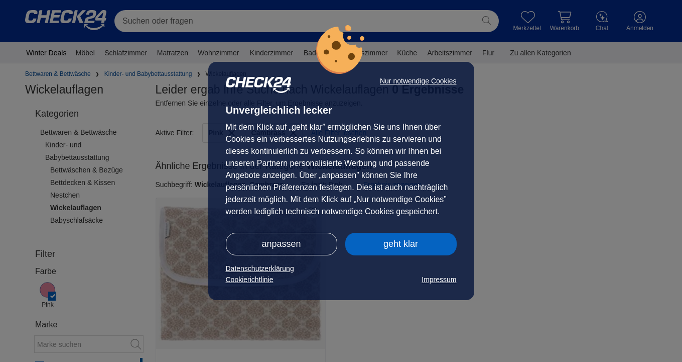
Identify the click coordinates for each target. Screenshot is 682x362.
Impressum (439, 280)
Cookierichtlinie (250, 280)
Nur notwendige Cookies (418, 81)
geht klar (400, 244)
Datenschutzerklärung (260, 268)
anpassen (281, 244)
